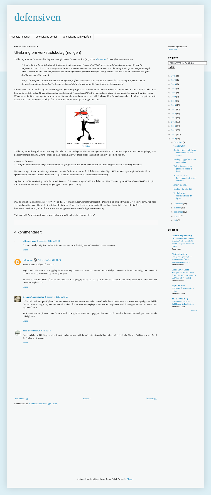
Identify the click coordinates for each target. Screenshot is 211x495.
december (178, 142)
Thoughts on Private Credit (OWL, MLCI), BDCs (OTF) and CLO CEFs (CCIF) (184, 275)
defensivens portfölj (46, 36)
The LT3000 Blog (180, 298)
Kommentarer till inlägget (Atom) (43, 403)
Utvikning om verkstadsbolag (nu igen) (182, 196)
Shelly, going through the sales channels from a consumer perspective (182, 259)
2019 (173, 101)
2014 (173, 122)
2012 (173, 130)
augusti (177, 216)
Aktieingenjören (179, 254)
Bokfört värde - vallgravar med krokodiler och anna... (184, 152)
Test (25, 330)
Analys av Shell (180, 185)
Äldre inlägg (151, 398)
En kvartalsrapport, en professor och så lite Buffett (183, 169)
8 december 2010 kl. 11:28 (49, 260)
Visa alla (194, 310)
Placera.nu (101, 59)
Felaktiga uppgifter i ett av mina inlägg (184, 160)
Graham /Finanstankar (33, 297)
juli (175, 220)
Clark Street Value (180, 270)
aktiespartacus (29, 241)
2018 (173, 105)
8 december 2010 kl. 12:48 (39, 330)
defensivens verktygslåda (77, 36)
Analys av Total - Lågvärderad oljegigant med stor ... (184, 178)
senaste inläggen (20, 36)
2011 (173, 134)
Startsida (86, 398)
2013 (173, 126)
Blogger (130, 479)
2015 (173, 117)
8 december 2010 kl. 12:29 (56, 297)
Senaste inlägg (21, 398)
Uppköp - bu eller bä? (182, 189)
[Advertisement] (69, 436)
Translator (172, 49)
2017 (173, 109)
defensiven (37, 17)
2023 (173, 84)
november (178, 203)
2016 (173, 113)
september (178, 212)
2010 (173, 138)
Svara (25, 249)
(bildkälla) (86, 146)
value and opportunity (182, 235)
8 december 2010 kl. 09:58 (48, 241)
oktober (177, 207)
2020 (173, 96)
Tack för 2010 (179, 146)
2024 (173, 80)
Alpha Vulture (178, 285)
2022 (173, 88)
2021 (173, 92)
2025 (173, 76)
